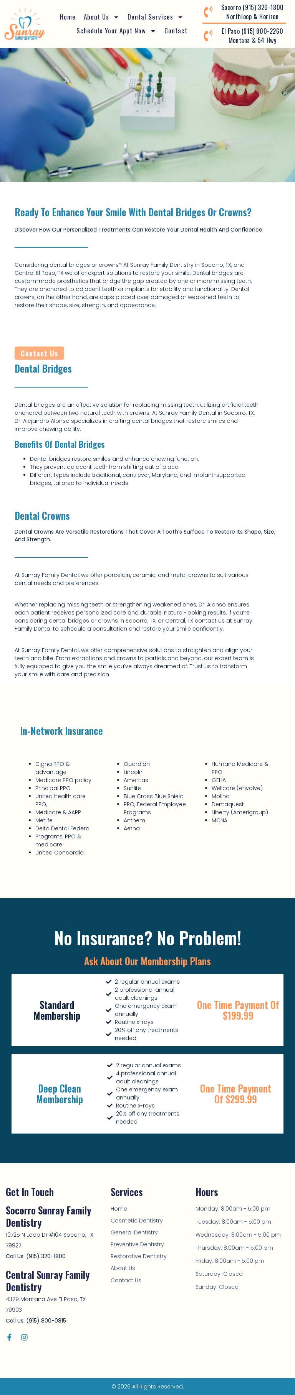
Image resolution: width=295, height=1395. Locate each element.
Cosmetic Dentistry (137, 1220)
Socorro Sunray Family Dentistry (48, 1216)
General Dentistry (134, 1232)
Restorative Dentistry (139, 1256)
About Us (101, 17)
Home (68, 16)
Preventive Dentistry (137, 1244)
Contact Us (126, 1280)
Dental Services (156, 17)
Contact (175, 30)
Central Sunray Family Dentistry (47, 1280)
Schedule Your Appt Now (116, 31)
